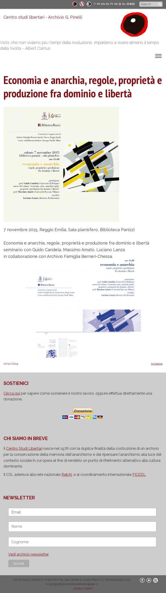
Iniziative (157, 363)
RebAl (66, 474)
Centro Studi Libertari (24, 448)
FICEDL (139, 474)
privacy (78, 588)
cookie (89, 588)
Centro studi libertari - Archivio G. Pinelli (42, 17)
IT (95, 4)
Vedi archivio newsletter (28, 554)
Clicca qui (11, 393)
